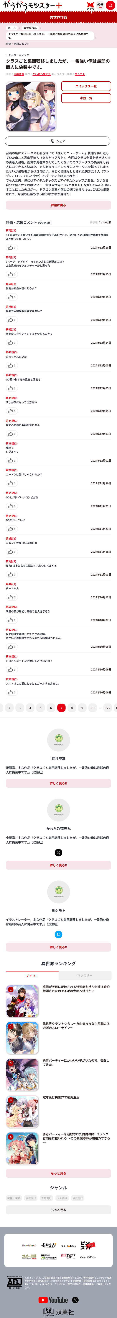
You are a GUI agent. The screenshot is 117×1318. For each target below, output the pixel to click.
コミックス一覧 (86, 86)
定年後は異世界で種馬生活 (61, 1097)
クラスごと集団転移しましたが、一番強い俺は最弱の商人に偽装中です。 (58, 64)
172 (107, 708)
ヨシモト (80, 74)
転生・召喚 (13, 1198)
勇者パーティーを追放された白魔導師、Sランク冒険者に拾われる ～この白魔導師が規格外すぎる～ (76, 1138)
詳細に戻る (58, 205)
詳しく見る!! (58, 783)
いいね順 (106, 222)
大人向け (62, 1198)
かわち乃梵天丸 (42, 74)
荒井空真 (19, 74)
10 (92, 708)
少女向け (78, 1198)
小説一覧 (86, 98)
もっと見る (58, 1173)
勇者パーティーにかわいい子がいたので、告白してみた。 (76, 1062)
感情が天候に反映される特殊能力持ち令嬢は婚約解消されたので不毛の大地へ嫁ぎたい (76, 988)
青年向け (46, 1198)
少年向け (31, 1198)
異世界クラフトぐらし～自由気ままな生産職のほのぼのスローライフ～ (76, 1025)
